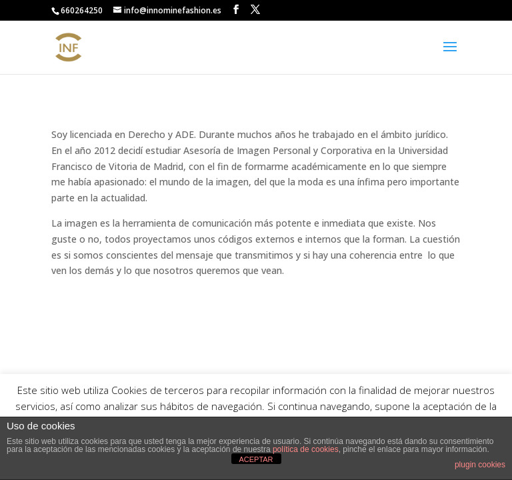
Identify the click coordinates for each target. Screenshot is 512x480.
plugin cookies (480, 464)
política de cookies (306, 449)
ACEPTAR (256, 459)
